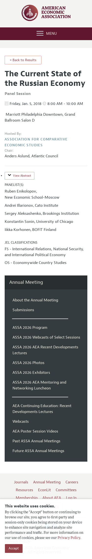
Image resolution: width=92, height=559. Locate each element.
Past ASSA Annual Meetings (36, 441)
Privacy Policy (69, 538)
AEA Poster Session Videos (35, 431)
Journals (21, 482)
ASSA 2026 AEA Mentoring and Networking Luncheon (39, 385)
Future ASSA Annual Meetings (38, 450)
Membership (27, 497)
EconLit (44, 490)
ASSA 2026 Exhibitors (31, 372)
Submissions (23, 310)
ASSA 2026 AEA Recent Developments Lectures (45, 350)
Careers (72, 482)
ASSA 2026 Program (30, 327)
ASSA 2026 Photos (28, 362)
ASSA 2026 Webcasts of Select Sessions (46, 337)
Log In (71, 497)
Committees (66, 490)
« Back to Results (23, 60)
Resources (24, 490)
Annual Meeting (26, 282)
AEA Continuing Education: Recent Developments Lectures (42, 408)
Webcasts (21, 421)
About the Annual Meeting (35, 300)
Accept (14, 548)
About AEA (51, 497)
